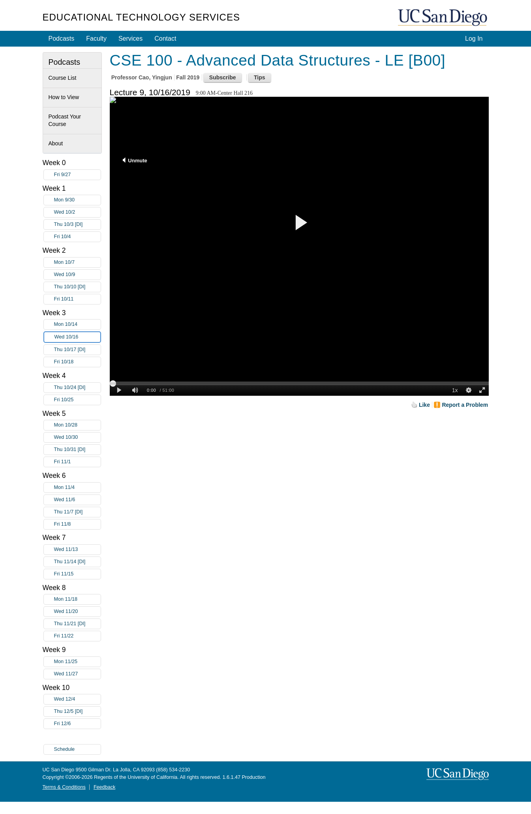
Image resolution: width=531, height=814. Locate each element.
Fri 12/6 (77, 724)
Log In (473, 38)
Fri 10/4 (77, 237)
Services (130, 38)
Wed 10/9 (77, 275)
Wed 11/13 (77, 550)
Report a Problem (465, 405)
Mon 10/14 (77, 324)
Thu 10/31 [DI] (77, 450)
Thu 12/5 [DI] (77, 711)
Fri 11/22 (77, 636)
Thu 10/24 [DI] (77, 388)
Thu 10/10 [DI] (77, 287)
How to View (64, 97)
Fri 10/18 (77, 362)
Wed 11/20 (77, 612)
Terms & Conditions (64, 787)
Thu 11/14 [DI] (77, 562)
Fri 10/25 (77, 400)
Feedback (104, 787)
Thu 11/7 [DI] (77, 512)
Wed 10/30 (77, 437)
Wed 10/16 (77, 337)
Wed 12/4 (77, 699)
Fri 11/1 (77, 462)
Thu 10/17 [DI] (77, 350)
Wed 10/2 (77, 212)
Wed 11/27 (77, 674)
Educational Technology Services (141, 17)
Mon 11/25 (77, 662)
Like (424, 405)
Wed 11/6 (77, 500)
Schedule (64, 749)
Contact (165, 38)
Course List (63, 78)
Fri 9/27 (77, 175)
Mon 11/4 (77, 488)
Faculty (96, 38)
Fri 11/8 (77, 524)
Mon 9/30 (77, 200)
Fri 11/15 (77, 574)
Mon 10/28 (77, 425)
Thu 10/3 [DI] (77, 224)
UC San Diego (443, 18)
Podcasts (62, 38)
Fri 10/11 (77, 299)
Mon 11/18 (77, 599)
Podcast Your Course (65, 120)
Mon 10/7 (77, 262)
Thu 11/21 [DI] (77, 624)
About (56, 143)
